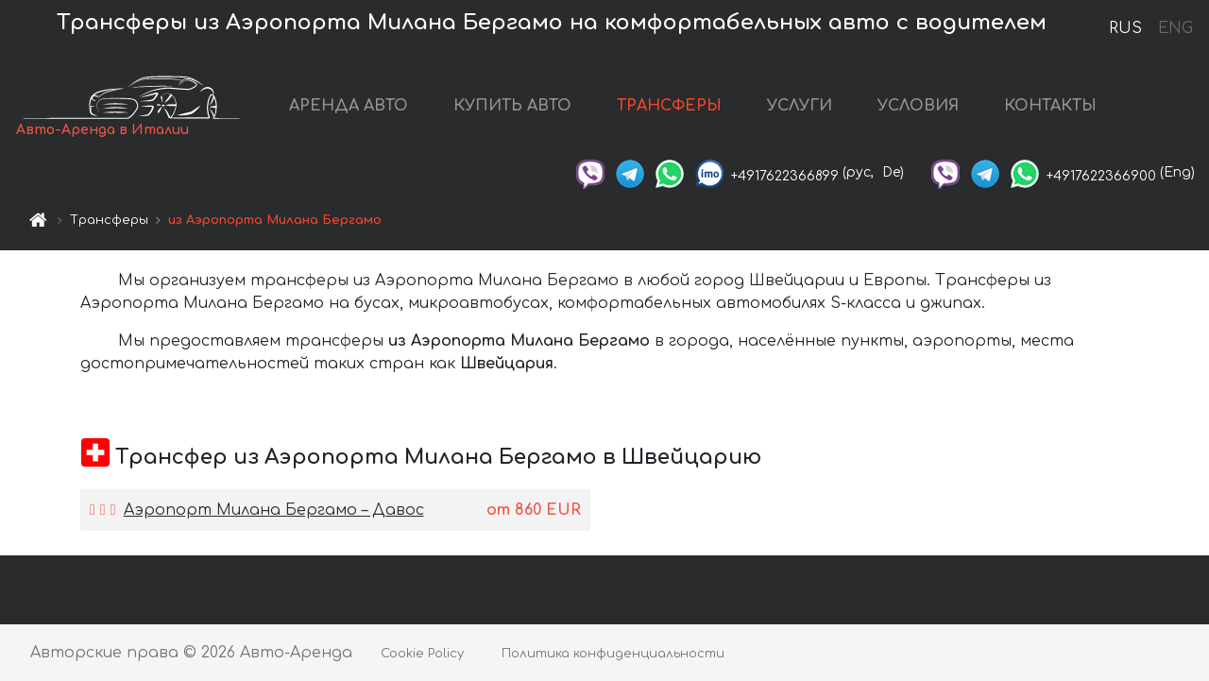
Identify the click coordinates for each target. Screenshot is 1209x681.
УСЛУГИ (799, 105)
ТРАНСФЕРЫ (669, 105)
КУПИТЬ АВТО (512, 105)
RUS (1125, 28)
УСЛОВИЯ (918, 105)
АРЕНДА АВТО (348, 105)
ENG (1175, 28)
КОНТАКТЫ (1050, 105)
